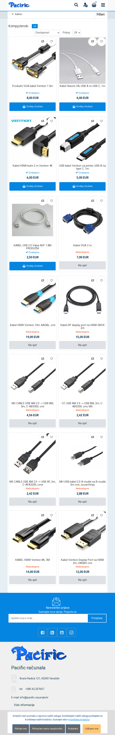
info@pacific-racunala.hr (34, 697)
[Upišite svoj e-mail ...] (48, 618)
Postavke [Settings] (73, 728)
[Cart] (94, 4)
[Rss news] (52, 632)
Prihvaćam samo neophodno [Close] (47, 728)
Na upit (82, 265)
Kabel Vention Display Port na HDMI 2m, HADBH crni (82, 561)
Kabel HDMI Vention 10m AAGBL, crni (32, 325)
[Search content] (76, 4)
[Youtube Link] (61, 632)
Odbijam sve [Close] (91, 728)
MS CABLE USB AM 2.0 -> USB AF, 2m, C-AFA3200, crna (32, 483)
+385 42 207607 (34, 688)
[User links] (85, 4)
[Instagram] (71, 632)
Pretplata (97, 618)
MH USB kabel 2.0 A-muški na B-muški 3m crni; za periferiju (82, 483)
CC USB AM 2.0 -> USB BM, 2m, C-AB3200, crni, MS (82, 405)
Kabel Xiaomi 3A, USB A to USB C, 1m (82, 86)
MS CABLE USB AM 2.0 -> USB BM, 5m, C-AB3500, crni (33, 405)
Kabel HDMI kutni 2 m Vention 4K (33, 165)
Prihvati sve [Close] (21, 728)
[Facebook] (42, 632)
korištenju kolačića (79, 719)
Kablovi (18, 14)
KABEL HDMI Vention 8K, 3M (32, 560)
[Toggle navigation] (103, 4)
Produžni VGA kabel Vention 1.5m (32, 86)
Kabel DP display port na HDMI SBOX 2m (82, 326)
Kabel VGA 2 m (82, 245)
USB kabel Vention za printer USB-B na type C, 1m (82, 167)
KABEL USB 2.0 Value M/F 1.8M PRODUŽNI (32, 247)
